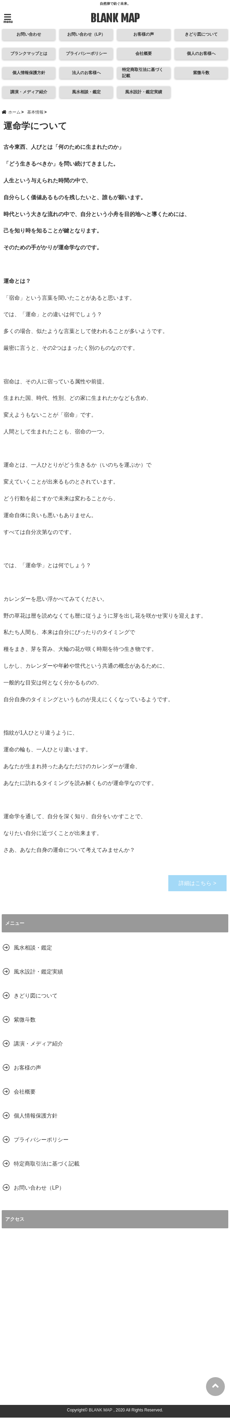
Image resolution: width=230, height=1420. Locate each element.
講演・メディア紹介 (29, 92)
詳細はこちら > (197, 886)
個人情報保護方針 (29, 73)
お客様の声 (144, 34)
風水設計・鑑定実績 (144, 92)
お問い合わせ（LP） (79, 35)
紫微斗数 (201, 73)
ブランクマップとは (29, 54)
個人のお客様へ (201, 54)
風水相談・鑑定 (86, 92)
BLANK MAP (115, 18)
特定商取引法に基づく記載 (143, 73)
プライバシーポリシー (86, 54)
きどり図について (201, 34)
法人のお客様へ (86, 73)
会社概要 (144, 54)
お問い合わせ (28, 34)
